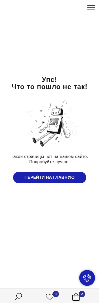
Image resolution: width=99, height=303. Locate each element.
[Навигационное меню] (91, 8)
